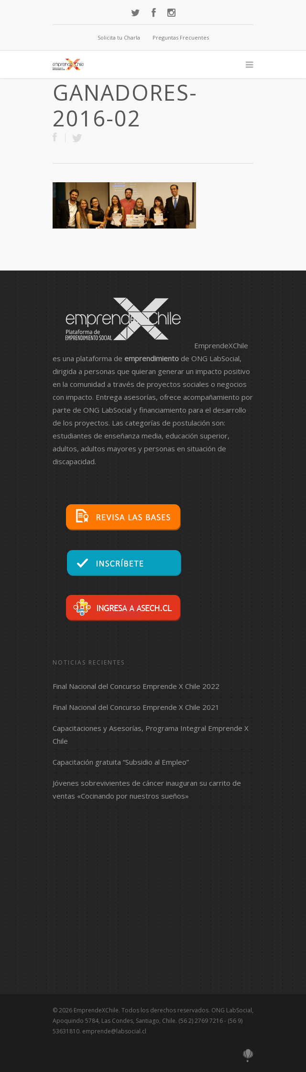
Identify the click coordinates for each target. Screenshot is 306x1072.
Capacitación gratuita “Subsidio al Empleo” (121, 762)
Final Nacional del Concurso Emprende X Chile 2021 (136, 707)
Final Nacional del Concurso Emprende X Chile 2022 (136, 686)
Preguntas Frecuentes (181, 37)
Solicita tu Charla (119, 37)
